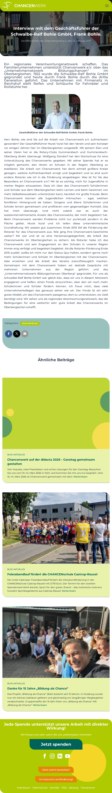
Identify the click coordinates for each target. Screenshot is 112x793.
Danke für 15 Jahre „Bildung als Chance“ (37, 688)
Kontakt (54, 787)
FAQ (64, 787)
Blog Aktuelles (29, 323)
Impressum (23, 787)
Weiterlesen (80, 476)
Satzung (73, 787)
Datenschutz (40, 787)
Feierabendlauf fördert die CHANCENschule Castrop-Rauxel (52, 574)
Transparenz (88, 787)
